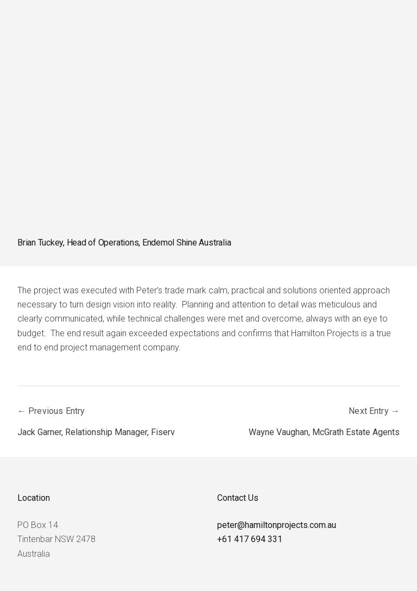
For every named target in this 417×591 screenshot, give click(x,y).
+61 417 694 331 (249, 539)
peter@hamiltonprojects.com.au (276, 525)
